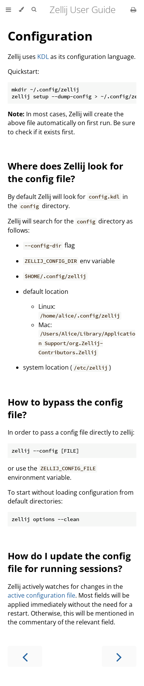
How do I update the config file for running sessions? (69, 562)
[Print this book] (133, 9)
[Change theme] (21, 9)
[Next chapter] (119, 656)
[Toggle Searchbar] (34, 9)
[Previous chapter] (25, 656)
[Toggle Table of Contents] (8, 9)
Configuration (50, 36)
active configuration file (41, 595)
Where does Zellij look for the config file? (65, 172)
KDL (43, 56)
